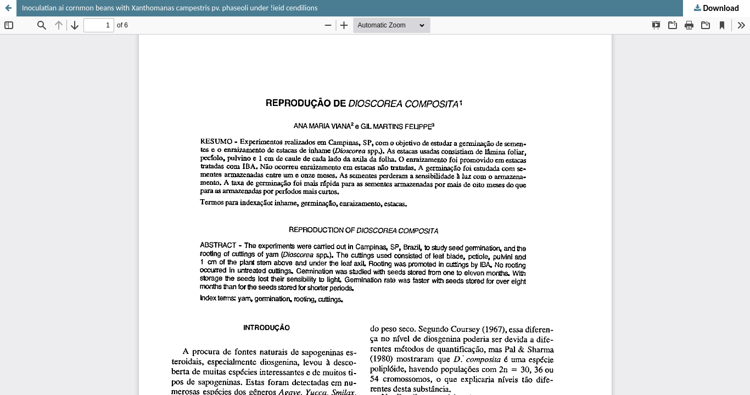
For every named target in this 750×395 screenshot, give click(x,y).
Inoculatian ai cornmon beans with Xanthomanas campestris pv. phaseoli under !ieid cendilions (169, 8)
